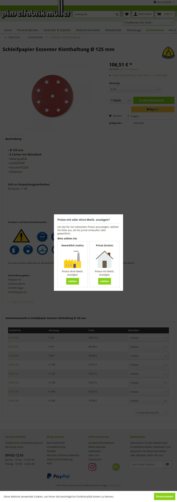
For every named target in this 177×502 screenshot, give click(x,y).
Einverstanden (164, 496)
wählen (72, 281)
